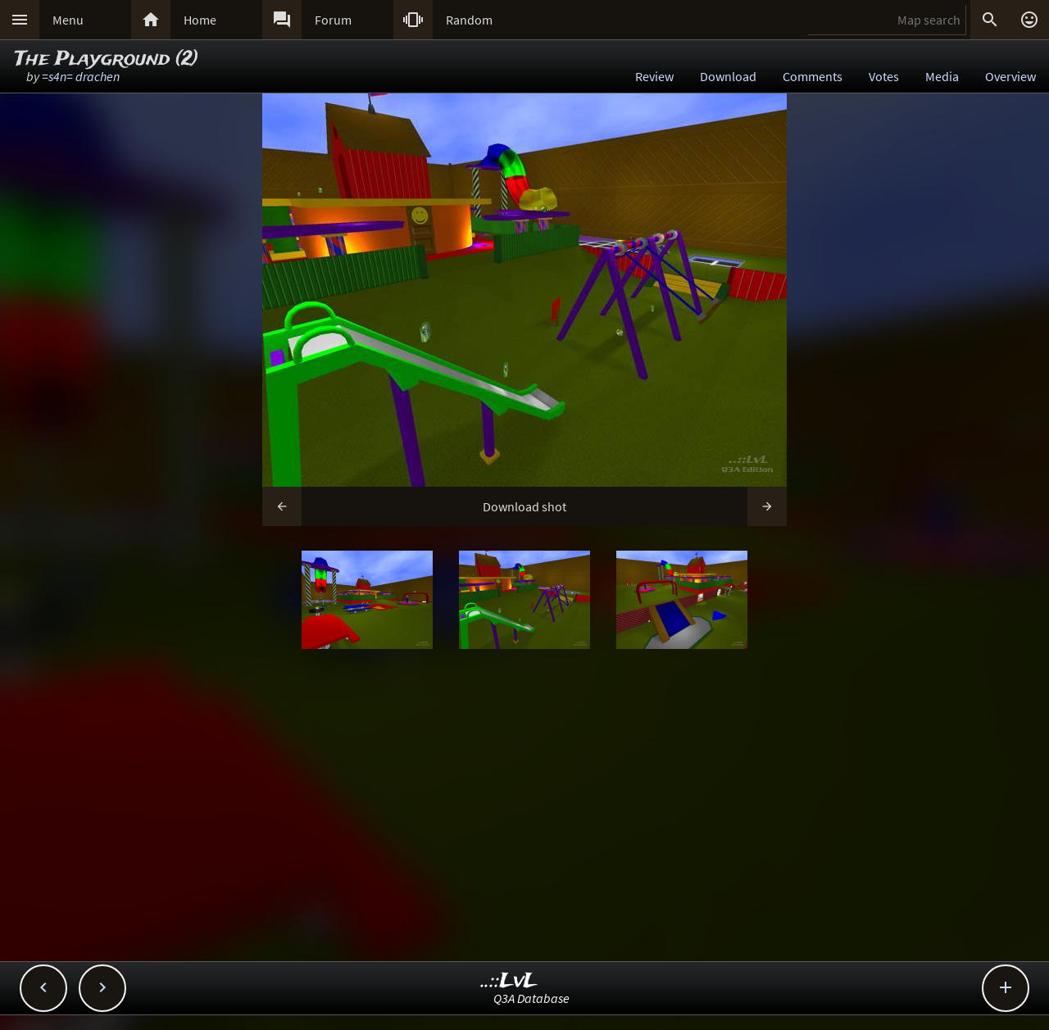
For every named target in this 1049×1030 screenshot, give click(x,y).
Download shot (524, 506)
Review (654, 76)
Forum (333, 19)
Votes (884, 76)
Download (728, 76)
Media (942, 76)
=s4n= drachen (81, 76)
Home (200, 19)
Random (469, 19)
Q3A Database (531, 998)
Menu (68, 19)
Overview (1010, 76)
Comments (812, 76)
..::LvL (509, 981)
